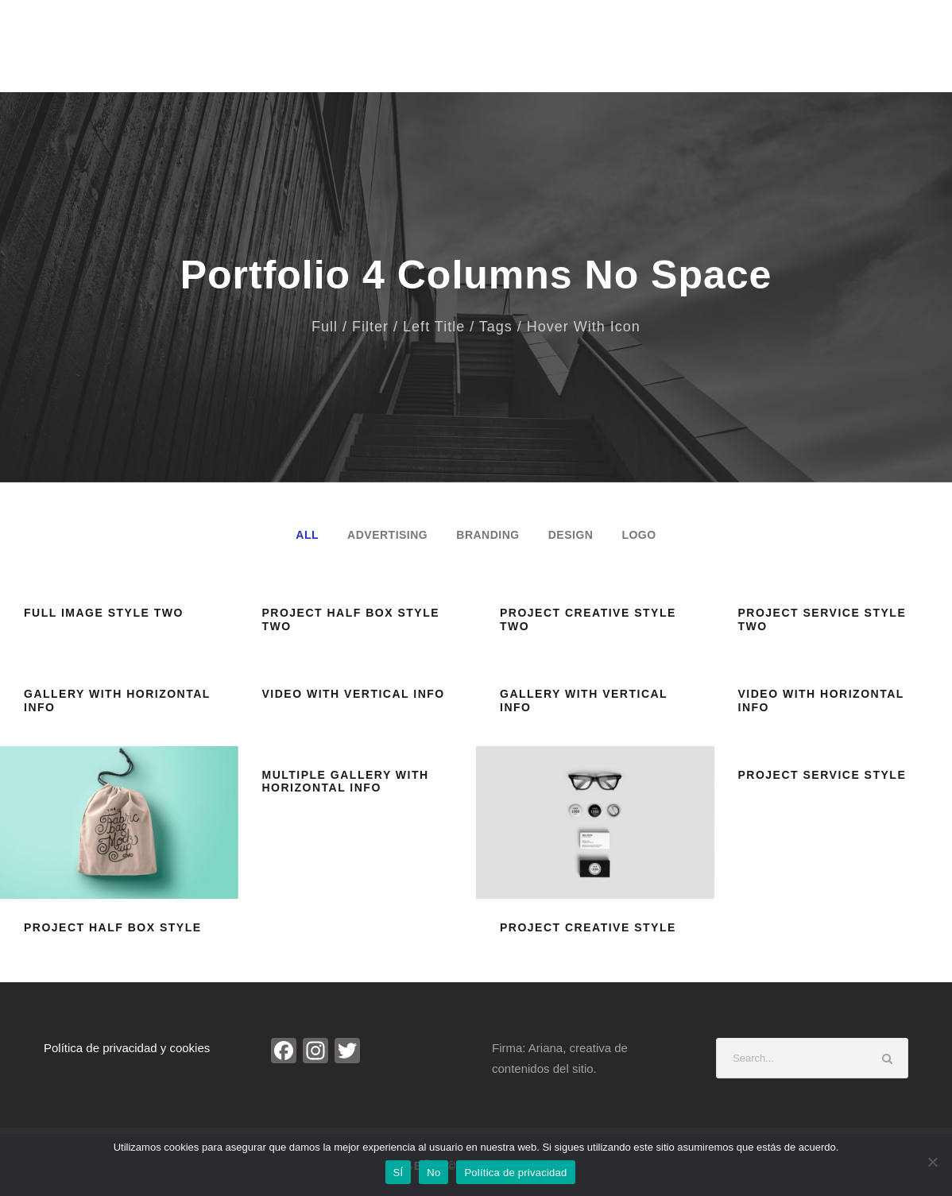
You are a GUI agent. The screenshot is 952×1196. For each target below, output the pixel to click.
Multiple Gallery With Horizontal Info (345, 781)
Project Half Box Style (113, 927)
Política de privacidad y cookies (127, 1048)
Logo (638, 534)
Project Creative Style (588, 927)
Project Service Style (822, 774)
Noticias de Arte (637, 53)
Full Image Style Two (104, 612)
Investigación (751, 53)
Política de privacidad (515, 1173)
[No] (932, 1162)
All (307, 534)
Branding (487, 534)
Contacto (844, 53)
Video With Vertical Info (353, 693)
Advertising (387, 534)
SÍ (398, 1173)
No (433, 1173)
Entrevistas (528, 53)
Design (571, 534)
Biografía (440, 53)
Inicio (368, 53)
